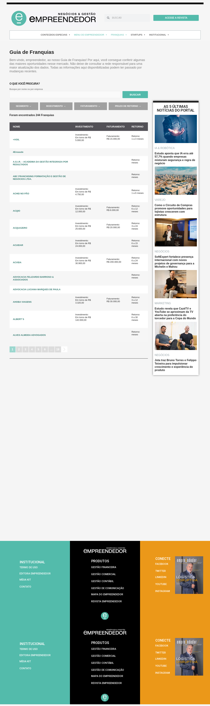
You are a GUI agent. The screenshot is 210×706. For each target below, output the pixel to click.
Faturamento (91, 106)
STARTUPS (138, 34)
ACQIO (16, 211)
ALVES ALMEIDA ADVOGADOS (29, 335)
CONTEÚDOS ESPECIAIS (55, 34)
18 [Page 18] (57, 349)
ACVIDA (17, 262)
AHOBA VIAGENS (22, 302)
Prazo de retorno (128, 106)
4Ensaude (18, 152)
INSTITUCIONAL (159, 34)
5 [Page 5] (38, 349)
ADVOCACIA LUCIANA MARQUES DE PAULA (37, 289)
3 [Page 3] (25, 349)
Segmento (24, 106)
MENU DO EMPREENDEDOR (90, 34)
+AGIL (16, 139)
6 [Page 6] (45, 349)
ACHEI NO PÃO (21, 193)
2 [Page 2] (19, 349)
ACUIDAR (18, 245)
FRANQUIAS (119, 34)
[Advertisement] (105, 515)
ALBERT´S (18, 319)
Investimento (56, 106)
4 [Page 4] (32, 349)
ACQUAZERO (20, 228)
